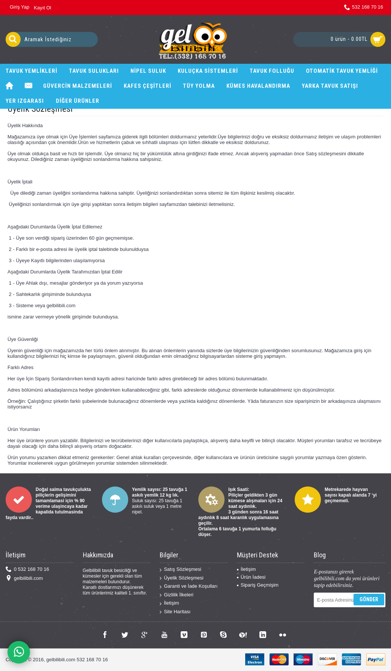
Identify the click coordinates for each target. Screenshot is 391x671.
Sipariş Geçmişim (258, 585)
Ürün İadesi (251, 577)
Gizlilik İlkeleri (176, 595)
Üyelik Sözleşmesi (181, 578)
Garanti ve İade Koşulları (188, 586)
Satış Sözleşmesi (180, 569)
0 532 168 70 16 (27, 569)
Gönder (369, 599)
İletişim (169, 603)
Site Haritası (175, 612)
